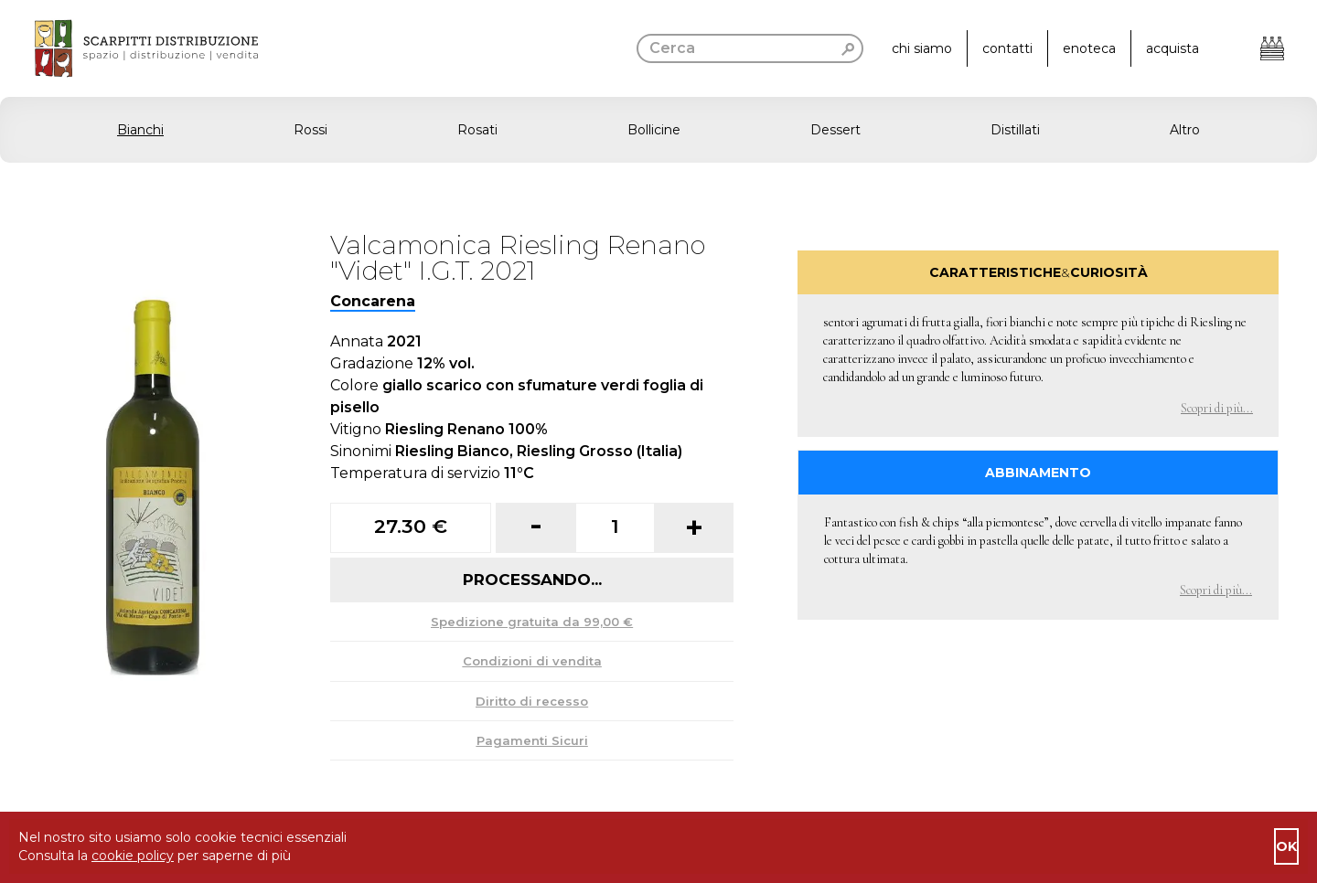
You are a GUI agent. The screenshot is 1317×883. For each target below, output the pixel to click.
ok (1286, 846)
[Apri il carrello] (1272, 48)
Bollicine (653, 130)
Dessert (835, 130)
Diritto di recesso (532, 701)
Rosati (477, 130)
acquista (1172, 48)
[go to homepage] (129, 48)
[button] (658, 130)
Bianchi (140, 130)
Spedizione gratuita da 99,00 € (532, 621)
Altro (1185, 130)
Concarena (372, 301)
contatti (1007, 48)
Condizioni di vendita (532, 661)
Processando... (532, 579)
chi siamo (922, 48)
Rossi (310, 130)
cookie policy (132, 855)
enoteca (1089, 48)
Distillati (1015, 130)
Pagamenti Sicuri (532, 740)
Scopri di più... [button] (1217, 408)
